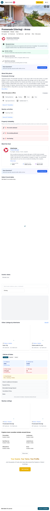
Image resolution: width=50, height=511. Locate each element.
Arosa (17, 31)
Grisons (12, 31)
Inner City (5, 345)
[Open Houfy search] (10, 2)
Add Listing (39, 2)
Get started (25, 469)
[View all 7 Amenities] (8, 105)
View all (47, 25)
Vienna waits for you (37, 345)
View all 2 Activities (8, 117)
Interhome (16, 38)
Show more (13, 160)
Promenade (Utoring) (8, 423)
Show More (4, 89)
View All (46, 322)
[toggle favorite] (28, 325)
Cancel (16, 357)
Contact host (42, 67)
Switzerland (6, 31)
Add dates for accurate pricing (8, 179)
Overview (5, 357)
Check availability (43, 508)
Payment (11, 357)
